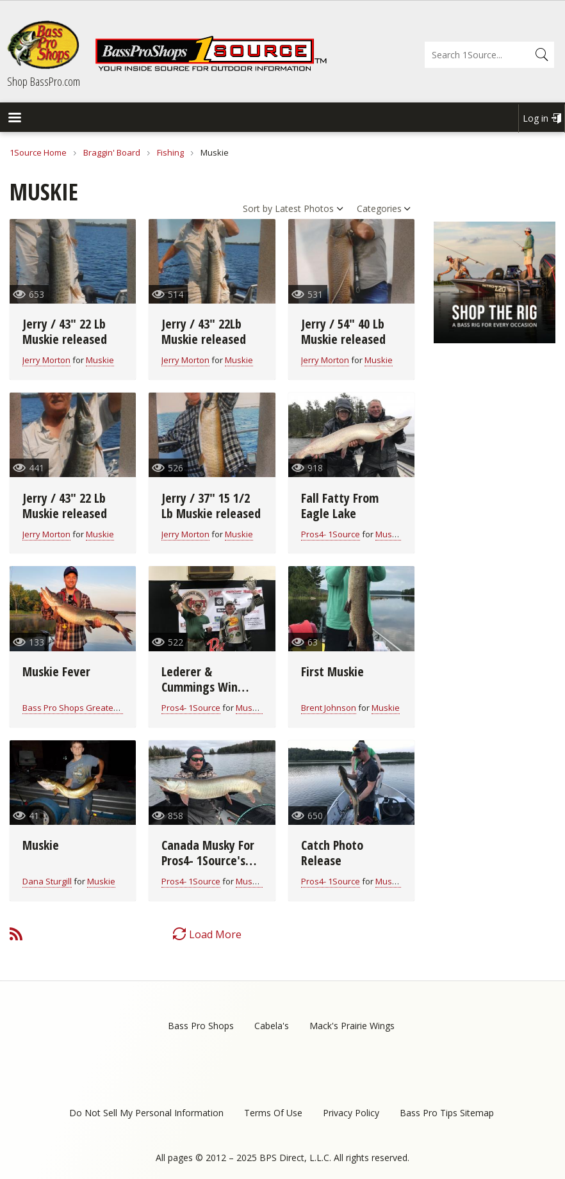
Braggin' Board (111, 152)
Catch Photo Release (332, 852)
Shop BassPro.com (43, 81)
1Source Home (38, 152)
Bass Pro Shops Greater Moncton (87, 707)
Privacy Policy (351, 1113)
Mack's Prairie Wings (352, 1026)
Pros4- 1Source (330, 534)
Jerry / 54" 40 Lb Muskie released (343, 331)
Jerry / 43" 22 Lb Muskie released (64, 331)
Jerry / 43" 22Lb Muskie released (203, 331)
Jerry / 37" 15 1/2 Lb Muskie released (211, 505)
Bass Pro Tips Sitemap (447, 1113)
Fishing (170, 152)
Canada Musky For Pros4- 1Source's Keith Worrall (207, 860)
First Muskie (332, 671)
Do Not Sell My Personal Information (146, 1113)
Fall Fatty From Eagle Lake (340, 505)
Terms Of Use (273, 1113)
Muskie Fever (56, 671)
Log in (535, 118)
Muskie (100, 360)
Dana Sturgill (47, 881)
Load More (215, 934)
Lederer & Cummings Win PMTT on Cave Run (208, 687)
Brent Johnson (328, 707)
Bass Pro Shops (201, 1026)
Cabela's (271, 1026)
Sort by (257, 208)
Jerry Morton (46, 360)
